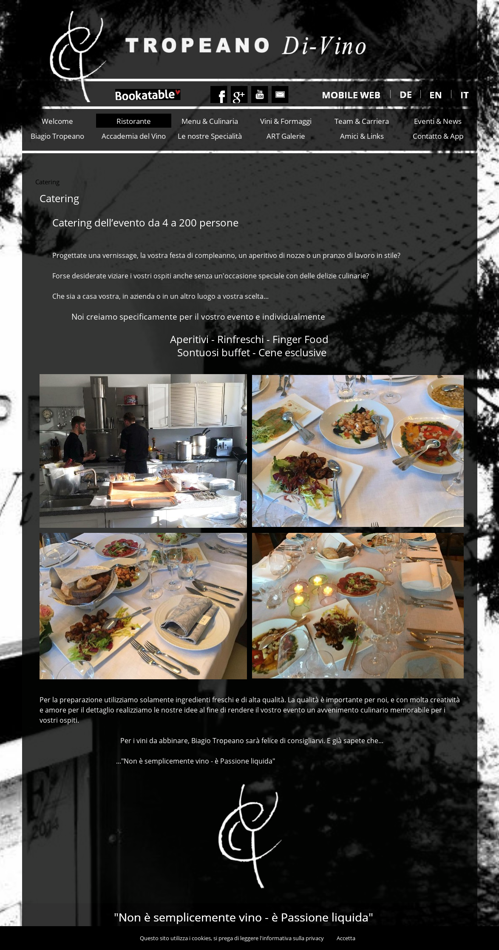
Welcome (57, 121)
